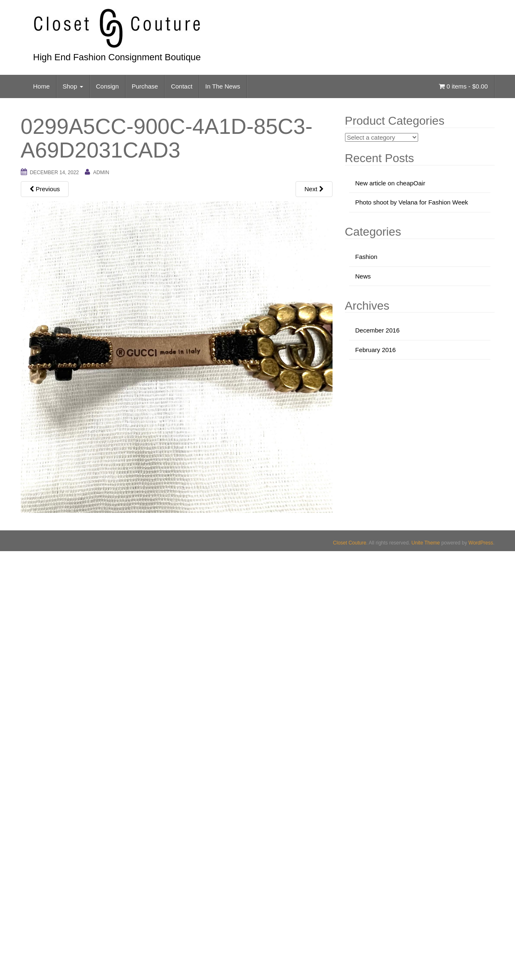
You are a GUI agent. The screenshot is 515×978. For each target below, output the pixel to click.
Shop (73, 86)
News (363, 276)
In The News (222, 86)
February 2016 (375, 349)
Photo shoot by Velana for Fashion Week (411, 202)
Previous (45, 188)
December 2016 (377, 330)
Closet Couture (349, 543)
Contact (181, 86)
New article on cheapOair (390, 183)
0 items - (463, 86)
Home (41, 86)
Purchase (145, 86)
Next (313, 188)
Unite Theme (426, 543)
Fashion (366, 256)
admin (101, 172)
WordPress (480, 543)
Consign (107, 86)
